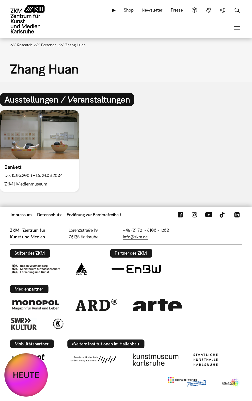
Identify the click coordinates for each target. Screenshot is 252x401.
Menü (237, 28)
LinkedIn (237, 214)
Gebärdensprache (209, 10)
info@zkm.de (135, 236)
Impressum (21, 214)
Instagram (194, 214)
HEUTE (26, 375)
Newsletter (152, 10)
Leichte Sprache (194, 10)
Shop (129, 10)
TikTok (223, 214)
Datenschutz (49, 214)
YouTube (209, 214)
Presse (177, 10)
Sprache (223, 10)
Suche (237, 10)
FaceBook (180, 214)
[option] (41, 151)
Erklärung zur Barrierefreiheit (94, 214)
